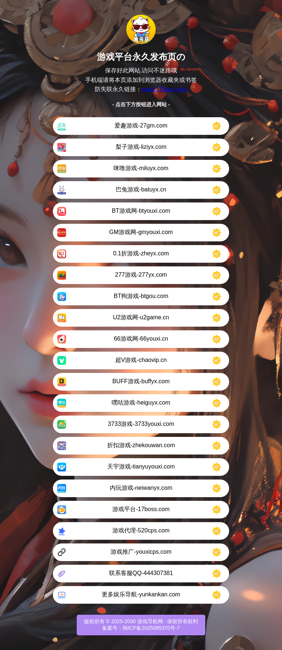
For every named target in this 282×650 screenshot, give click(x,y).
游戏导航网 (150, 621)
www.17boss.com (165, 89)
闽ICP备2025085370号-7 (151, 628)
